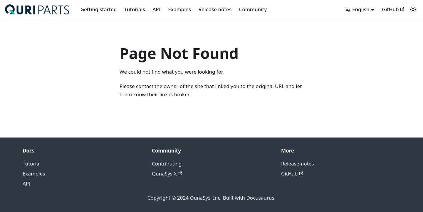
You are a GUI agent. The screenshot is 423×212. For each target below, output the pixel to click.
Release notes (214, 9)
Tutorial (32, 163)
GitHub (393, 9)
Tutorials (134, 9)
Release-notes (297, 163)
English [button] (357, 9)
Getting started (98, 9)
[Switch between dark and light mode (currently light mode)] (413, 9)
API (156, 9)
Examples (179, 9)
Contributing (167, 163)
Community (253, 9)
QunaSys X (167, 173)
